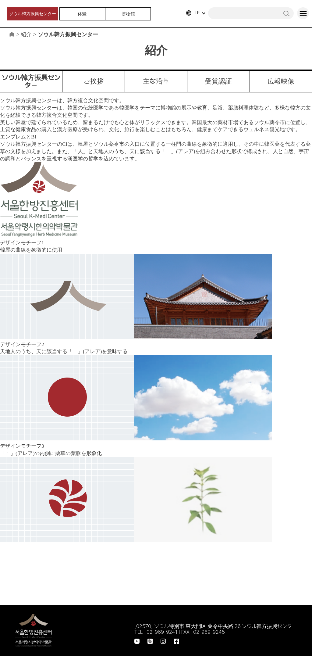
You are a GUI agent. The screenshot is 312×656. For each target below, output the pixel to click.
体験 (82, 13)
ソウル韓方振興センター (32, 14)
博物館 (128, 13)
